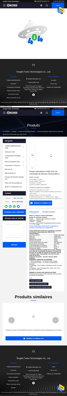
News (53, 366)
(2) (13, 183)
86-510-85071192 (58, 1)
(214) (13, 157)
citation (58, 5)
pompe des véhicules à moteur (39, 284)
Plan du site (53, 83)
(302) (12, 161)
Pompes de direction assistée (26, 131)
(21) (14, 178)
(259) (13, 147)
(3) (13, 187)
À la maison (6, 131)
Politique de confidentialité (53, 87)
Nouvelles (53, 80)
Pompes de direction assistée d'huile (40, 287)
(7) (10, 173)
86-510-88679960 (58, 108)
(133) (10, 152)
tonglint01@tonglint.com (41, 1)
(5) (12, 165)
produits (14, 131)
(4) (8, 169)
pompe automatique (36, 280)
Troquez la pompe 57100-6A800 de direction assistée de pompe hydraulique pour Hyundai (33, 330)
